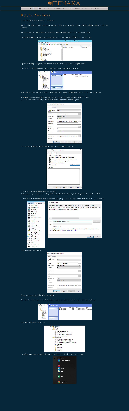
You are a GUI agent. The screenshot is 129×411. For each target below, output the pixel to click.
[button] (35, 8)
